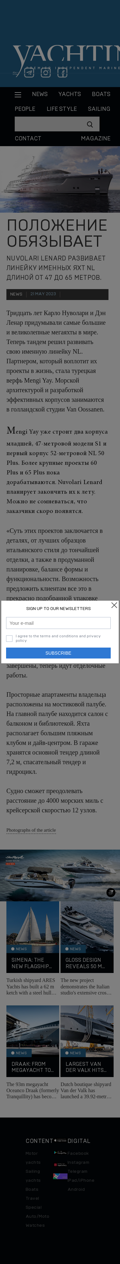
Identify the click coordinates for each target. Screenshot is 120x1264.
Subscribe (58, 653)
